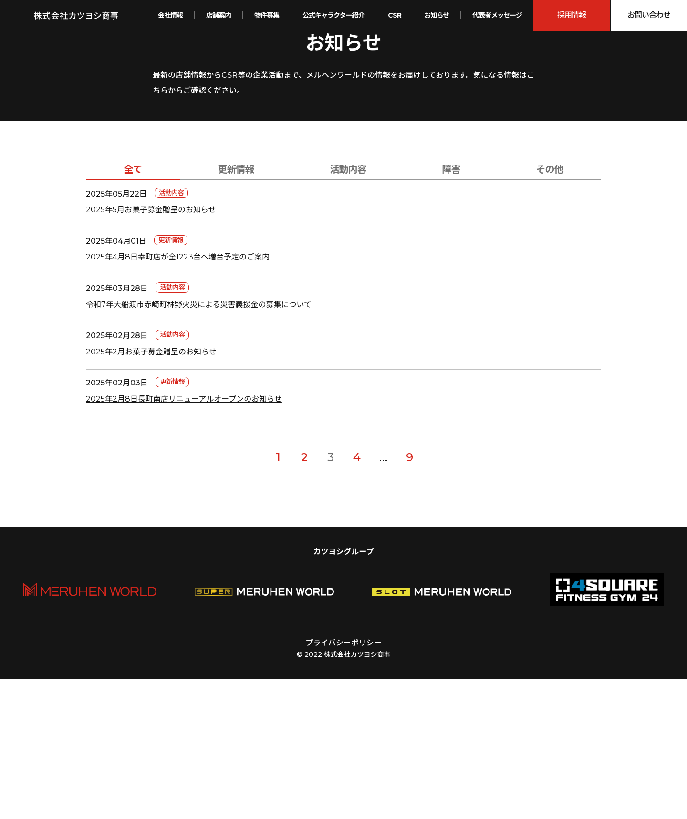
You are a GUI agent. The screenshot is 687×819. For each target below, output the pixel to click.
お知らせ (437, 15)
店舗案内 (218, 15)
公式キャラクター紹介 (333, 15)
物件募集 (266, 15)
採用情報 (571, 15)
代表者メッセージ (497, 15)
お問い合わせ (648, 15)
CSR (394, 15)
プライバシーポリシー (343, 783)
